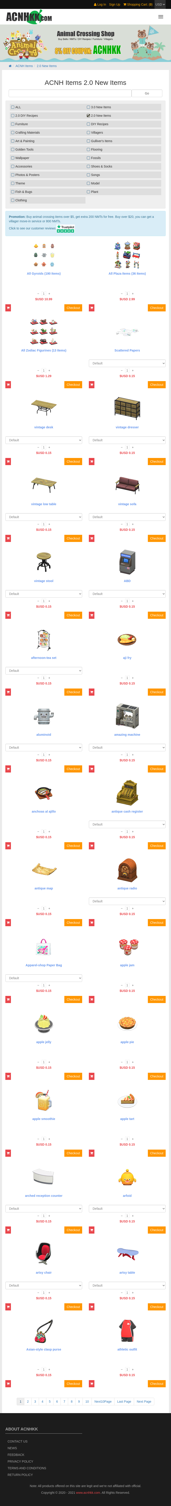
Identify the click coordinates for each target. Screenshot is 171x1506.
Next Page (144, 1401)
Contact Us (18, 1441)
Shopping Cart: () (138, 4)
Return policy (20, 1475)
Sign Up (114, 4)
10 (87, 1401)
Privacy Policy (20, 1461)
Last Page (124, 1401)
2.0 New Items (47, 66)
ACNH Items (24, 66)
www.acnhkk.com (88, 1492)
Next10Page (103, 1401)
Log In (100, 4)
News (12, 1448)
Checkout (73, 308)
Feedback (16, 1455)
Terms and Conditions (27, 1468)
